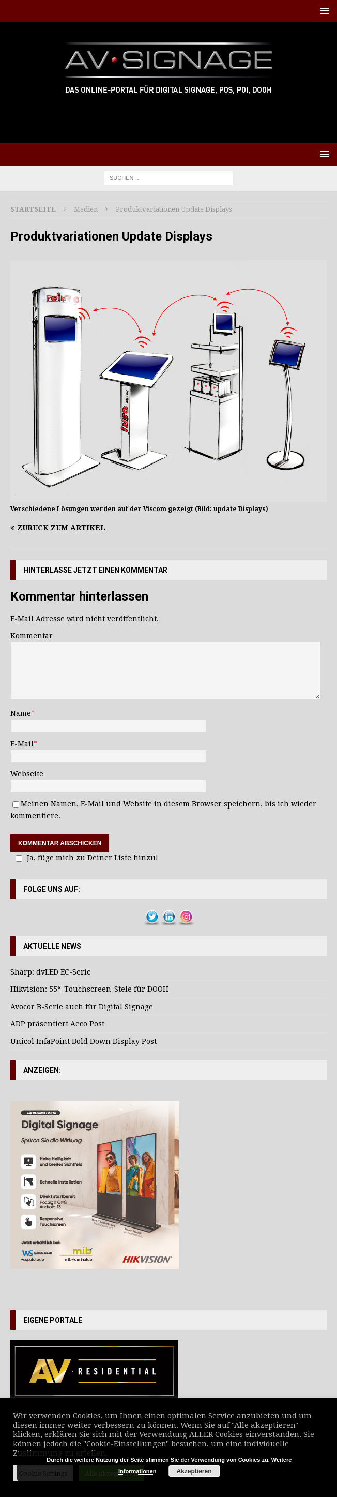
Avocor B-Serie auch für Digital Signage (81, 1006)
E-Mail (22, 744)
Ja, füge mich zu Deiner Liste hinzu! (85, 858)
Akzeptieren (193, 1471)
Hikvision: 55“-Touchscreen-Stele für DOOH (89, 989)
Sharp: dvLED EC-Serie (50, 972)
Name (20, 713)
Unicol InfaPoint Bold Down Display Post (83, 1041)
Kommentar (31, 636)
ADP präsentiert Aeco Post (57, 1024)
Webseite (26, 774)
